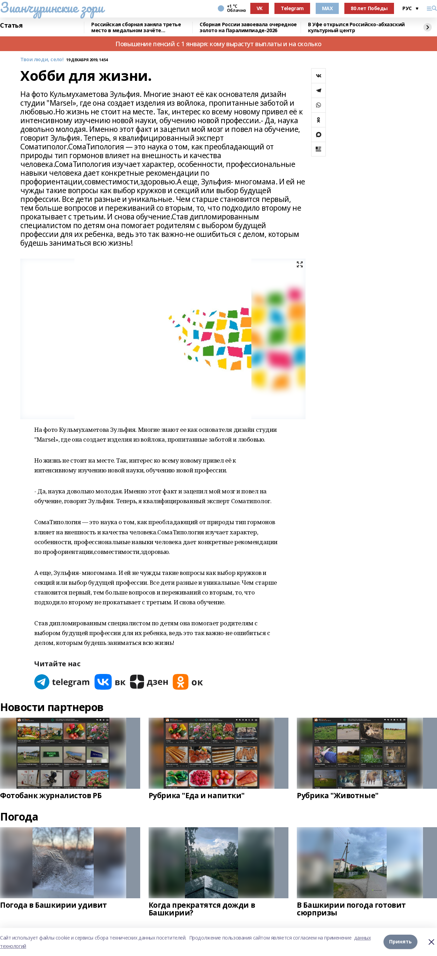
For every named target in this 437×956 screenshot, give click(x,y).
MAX (327, 8)
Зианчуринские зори (51, 7)
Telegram (292, 8)
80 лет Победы (369, 8)
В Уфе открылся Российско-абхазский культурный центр (356, 27)
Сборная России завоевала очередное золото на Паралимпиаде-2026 (248, 27)
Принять (400, 942)
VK (260, 8)
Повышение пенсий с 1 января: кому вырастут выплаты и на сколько (218, 44)
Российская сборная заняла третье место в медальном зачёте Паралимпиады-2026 (136, 27)
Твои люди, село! (41, 60)
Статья (11, 25)
